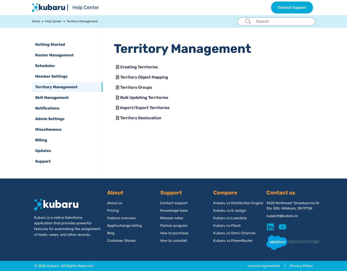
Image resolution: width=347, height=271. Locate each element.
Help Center (85, 7)
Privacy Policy (301, 266)
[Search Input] (282, 21)
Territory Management (82, 21)
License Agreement (264, 266)
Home (36, 21)
